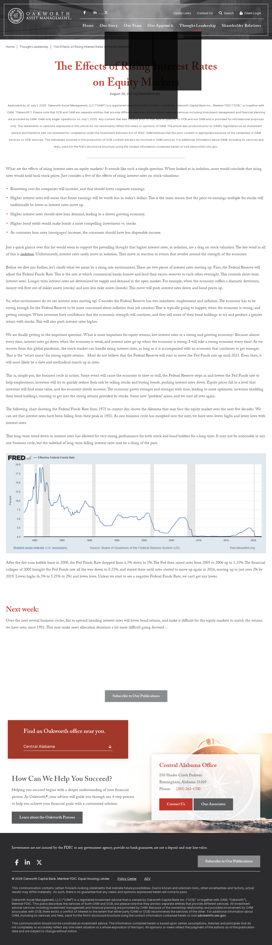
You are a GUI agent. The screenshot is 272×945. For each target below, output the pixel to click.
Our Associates (213, 804)
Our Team (133, 26)
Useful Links (182, 13)
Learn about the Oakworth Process (47, 818)
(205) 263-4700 (188, 789)
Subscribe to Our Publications (136, 696)
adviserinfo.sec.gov (212, 915)
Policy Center (127, 879)
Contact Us (205, 13)
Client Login (250, 13)
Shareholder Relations (241, 26)
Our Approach (160, 26)
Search (226, 13)
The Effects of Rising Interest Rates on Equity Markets (91, 47)
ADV (147, 879)
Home (88, 26)
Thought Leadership (197, 26)
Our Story (109, 26)
